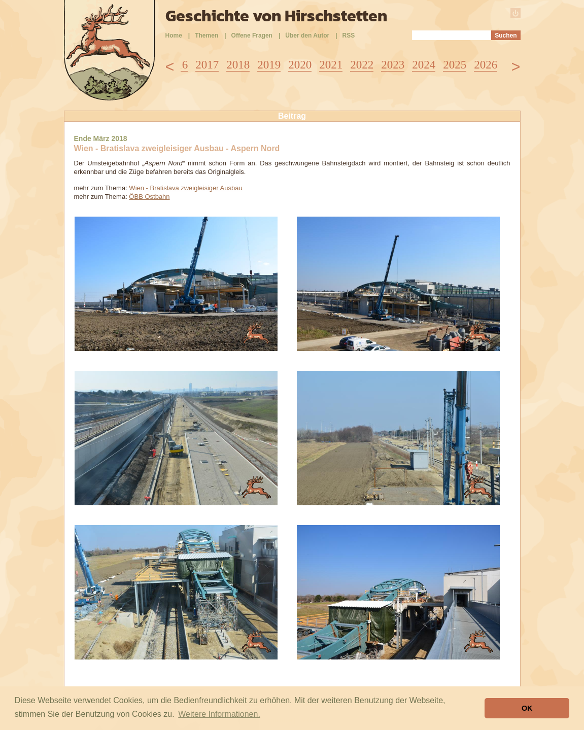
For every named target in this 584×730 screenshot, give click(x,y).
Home (173, 35)
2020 (300, 64)
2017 (207, 64)
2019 (269, 64)
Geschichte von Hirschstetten (276, 16)
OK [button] (527, 708)
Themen (206, 35)
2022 (361, 64)
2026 (485, 64)
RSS (348, 35)
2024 (423, 64)
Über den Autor (307, 35)
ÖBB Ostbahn (149, 196)
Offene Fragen (251, 35)
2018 (238, 64)
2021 (330, 64)
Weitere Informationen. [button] (219, 714)
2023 (392, 64)
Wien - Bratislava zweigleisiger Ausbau (185, 188)
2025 (454, 64)
